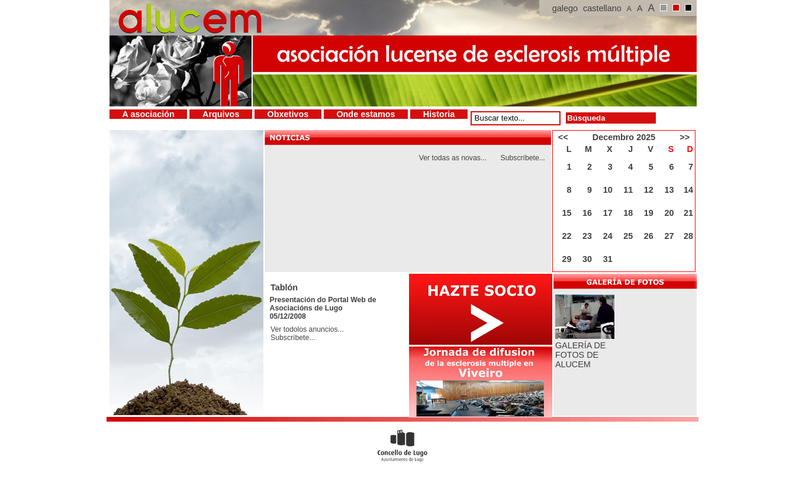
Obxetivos (288, 114)
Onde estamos (365, 114)
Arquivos (220, 114)
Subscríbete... (523, 158)
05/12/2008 (288, 316)
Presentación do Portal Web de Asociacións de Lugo (323, 304)
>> (685, 137)
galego (565, 8)
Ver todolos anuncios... (307, 329)
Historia (439, 114)
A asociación (149, 114)
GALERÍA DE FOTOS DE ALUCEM (580, 355)
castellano (602, 8)
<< (563, 137)
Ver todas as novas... (453, 158)
